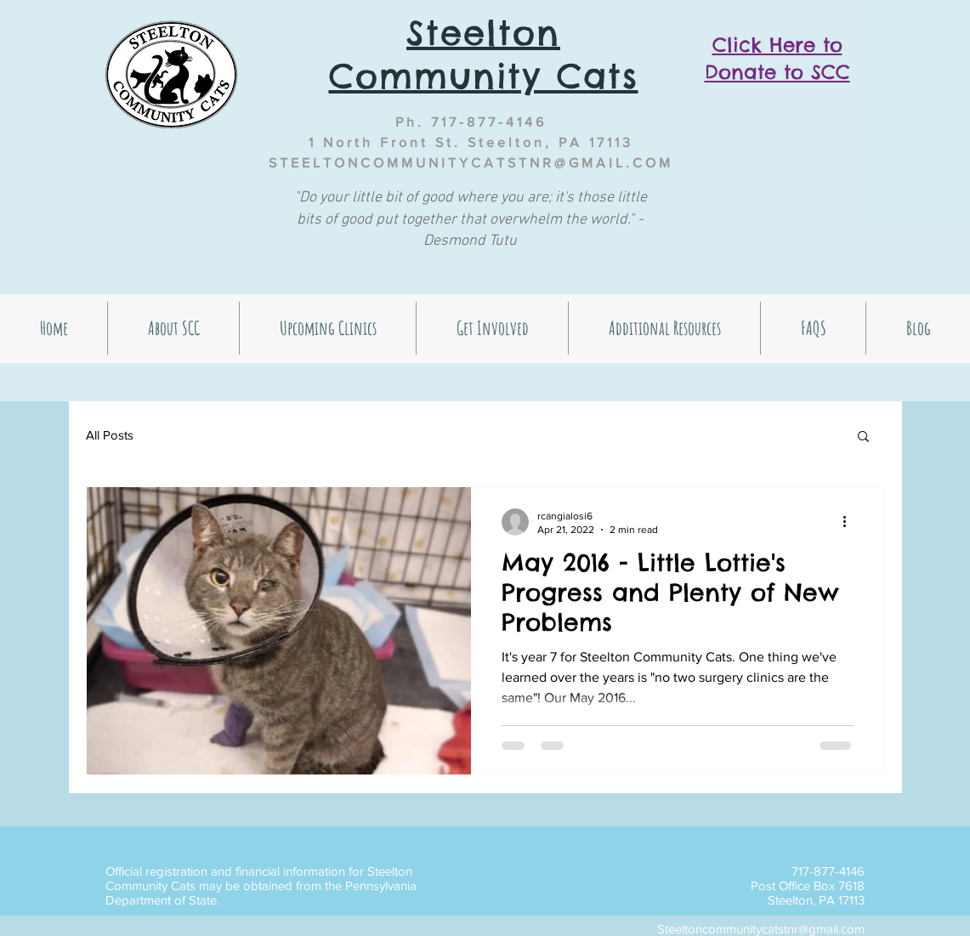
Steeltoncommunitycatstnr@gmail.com (761, 929)
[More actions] (851, 522)
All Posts (109, 435)
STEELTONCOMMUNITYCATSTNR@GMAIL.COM (471, 163)
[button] (863, 437)
